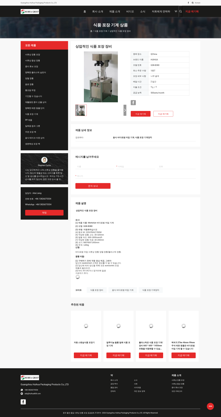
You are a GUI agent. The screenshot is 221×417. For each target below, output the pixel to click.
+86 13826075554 (43, 199)
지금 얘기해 (140, 114)
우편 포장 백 (30, 132)
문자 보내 (93, 186)
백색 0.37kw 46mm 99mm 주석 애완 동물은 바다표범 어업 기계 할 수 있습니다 (183, 345)
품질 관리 (114, 388)
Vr (176, 11)
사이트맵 (137, 388)
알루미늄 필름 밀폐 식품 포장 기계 (118, 344)
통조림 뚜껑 (30, 90)
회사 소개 (114, 380)
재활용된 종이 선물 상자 (35, 102)
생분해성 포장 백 (32, 144)
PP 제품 (28, 120)
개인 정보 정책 (139, 391)
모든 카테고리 (177, 391)
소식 (135, 380)
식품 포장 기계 (100, 31)
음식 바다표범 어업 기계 (122, 290)
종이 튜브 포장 (31, 66)
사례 (135, 384)
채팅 (44, 212)
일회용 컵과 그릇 (32, 126)
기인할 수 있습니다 (33, 96)
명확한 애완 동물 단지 (34, 108)
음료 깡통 (29, 84)
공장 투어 (114, 384)
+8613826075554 (43, 204)
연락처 (113, 391)
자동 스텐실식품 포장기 (84, 342)
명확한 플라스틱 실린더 (35, 72)
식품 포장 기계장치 (150, 290)
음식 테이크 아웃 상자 (34, 138)
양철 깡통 (29, 78)
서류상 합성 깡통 (32, 60)
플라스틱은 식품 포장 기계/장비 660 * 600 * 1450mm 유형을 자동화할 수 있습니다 (151, 345)
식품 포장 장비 (96, 290)
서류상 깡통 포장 (32, 54)
